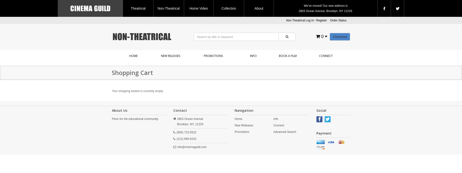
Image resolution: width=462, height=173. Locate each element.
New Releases (170, 56)
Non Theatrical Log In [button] (300, 20)
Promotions (213, 56)
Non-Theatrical (169, 8)
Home (133, 56)
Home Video (198, 8)
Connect (326, 56)
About (259, 8)
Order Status (338, 20)
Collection (228, 8)
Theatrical (138, 8)
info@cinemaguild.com (192, 147)
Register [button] (321, 20)
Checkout (340, 37)
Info (253, 56)
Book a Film (288, 56)
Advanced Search (284, 132)
